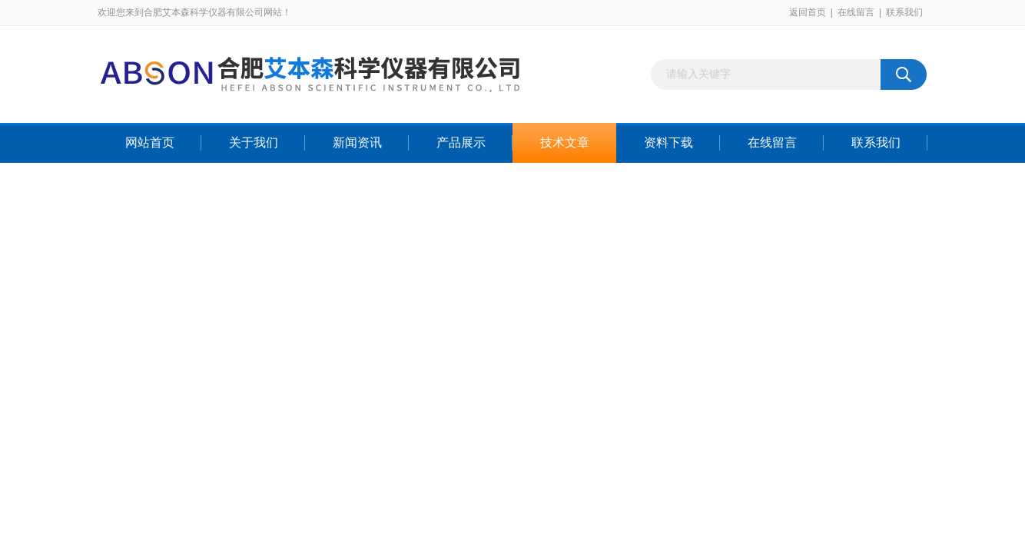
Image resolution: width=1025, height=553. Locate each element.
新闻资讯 (357, 142)
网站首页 (149, 142)
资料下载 (668, 142)
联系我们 (904, 12)
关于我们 (253, 142)
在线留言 (856, 12)
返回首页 (807, 12)
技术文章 (564, 142)
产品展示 (461, 142)
